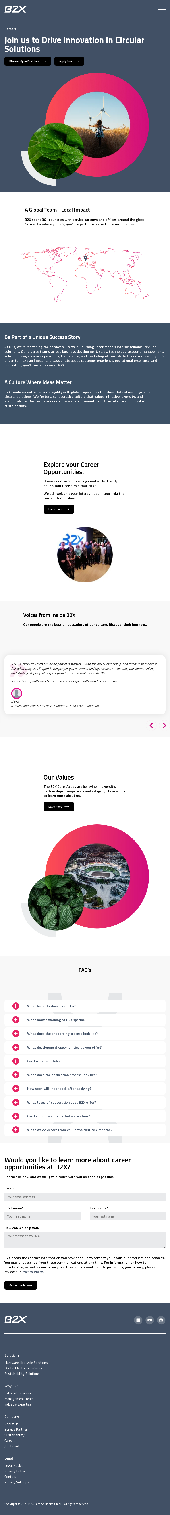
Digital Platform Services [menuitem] (23, 1368)
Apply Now (65, 61)
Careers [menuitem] (9, 1440)
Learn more (55, 509)
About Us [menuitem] (11, 1423)
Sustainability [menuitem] (14, 1435)
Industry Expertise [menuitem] (18, 1404)
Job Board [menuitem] (11, 1446)
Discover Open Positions (24, 61)
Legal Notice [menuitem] (13, 1465)
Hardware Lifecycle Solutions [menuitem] (26, 1362)
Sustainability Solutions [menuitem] (22, 1373)
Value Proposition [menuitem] (17, 1393)
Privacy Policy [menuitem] (14, 1471)
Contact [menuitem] (10, 1476)
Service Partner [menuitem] (15, 1429)
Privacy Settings (16, 1482)
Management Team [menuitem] (19, 1398)
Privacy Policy (32, 1271)
